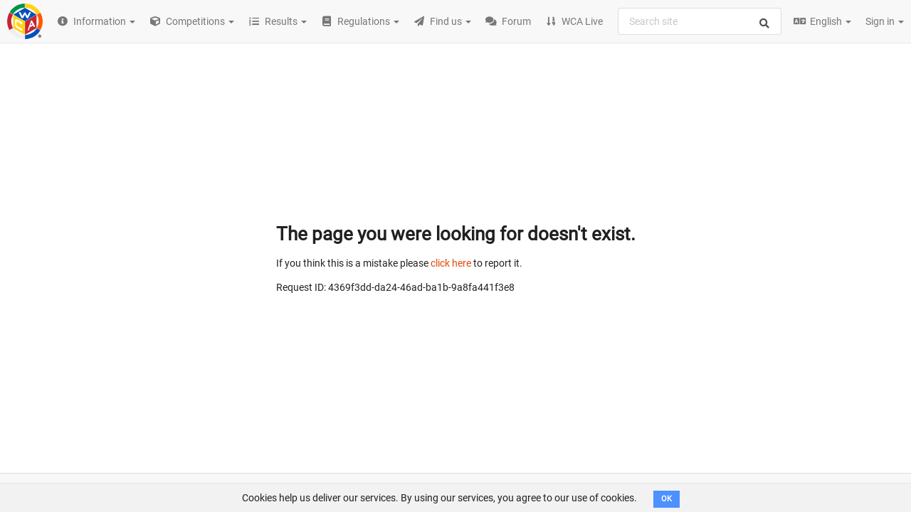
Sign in (884, 21)
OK (666, 498)
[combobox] (699, 21)
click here (451, 263)
